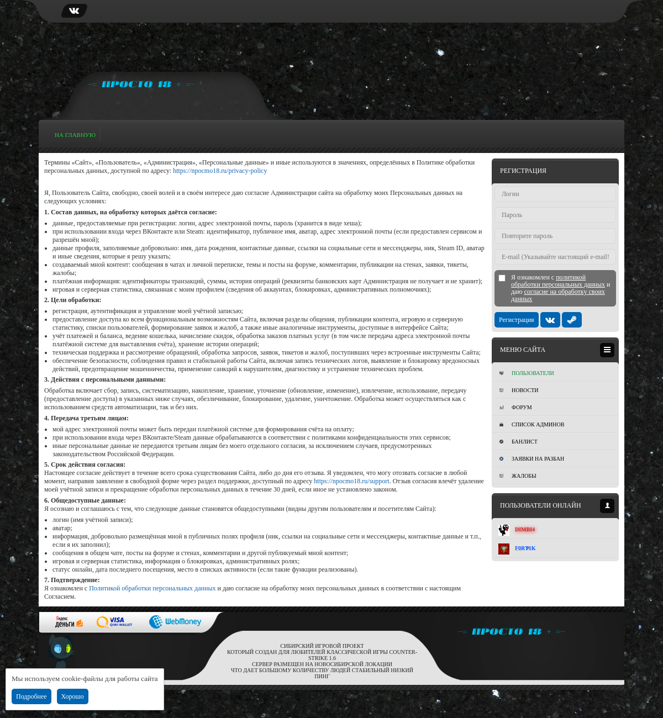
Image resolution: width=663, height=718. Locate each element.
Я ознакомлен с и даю (561, 288)
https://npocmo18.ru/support (351, 481)
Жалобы (517, 476)
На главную (75, 134)
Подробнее (31, 696)
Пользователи (526, 373)
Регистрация (516, 320)
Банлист (518, 442)
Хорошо (72, 696)
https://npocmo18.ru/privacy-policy (220, 171)
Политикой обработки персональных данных (152, 588)
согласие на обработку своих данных (558, 295)
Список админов (531, 424)
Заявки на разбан (531, 459)
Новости (518, 390)
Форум (515, 407)
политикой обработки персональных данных (558, 280)
